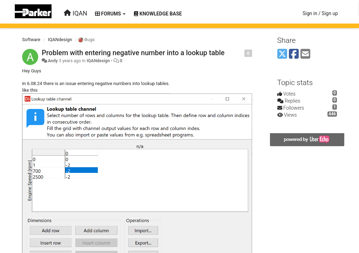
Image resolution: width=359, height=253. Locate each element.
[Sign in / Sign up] (320, 13)
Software (31, 39)
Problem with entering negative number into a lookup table (133, 52)
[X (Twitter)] (282, 54)
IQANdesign (60, 39)
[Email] (305, 54)
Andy (52, 60)
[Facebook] (294, 54)
